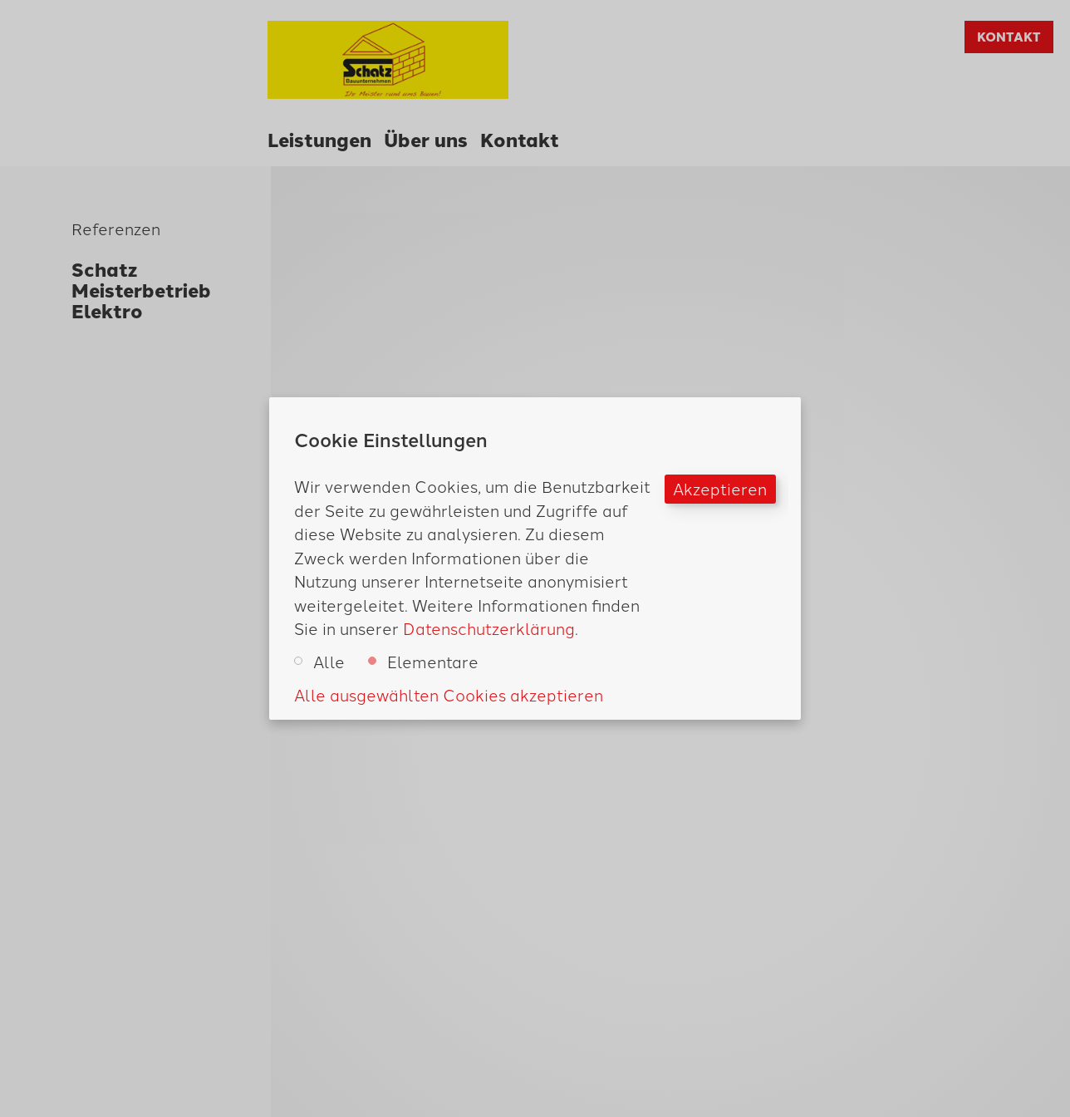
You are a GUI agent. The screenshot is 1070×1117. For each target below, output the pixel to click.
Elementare (423, 662)
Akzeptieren (720, 488)
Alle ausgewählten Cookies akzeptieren (448, 694)
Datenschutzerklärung (489, 628)
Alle (319, 662)
